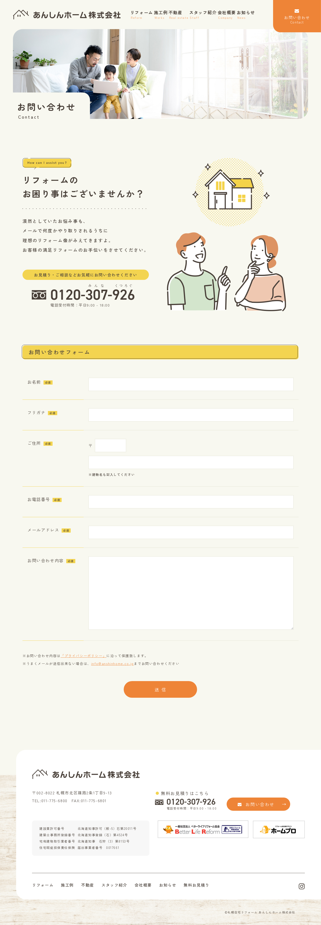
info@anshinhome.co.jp (112, 663)
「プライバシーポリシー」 (83, 655)
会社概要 (227, 14)
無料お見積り (197, 885)
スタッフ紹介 (203, 14)
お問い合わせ (297, 16)
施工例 (161, 14)
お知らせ (246, 14)
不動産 (178, 14)
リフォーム (141, 14)
